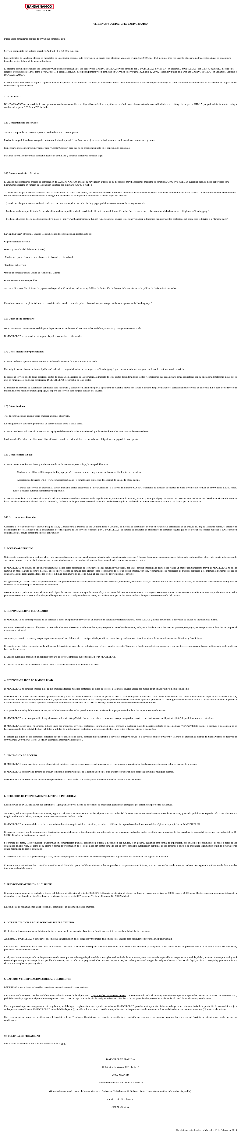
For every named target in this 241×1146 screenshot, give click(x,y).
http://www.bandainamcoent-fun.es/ (80, 218)
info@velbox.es (100, 487)
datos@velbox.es (124, 1099)
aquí (63, 38)
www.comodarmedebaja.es (61, 479)
